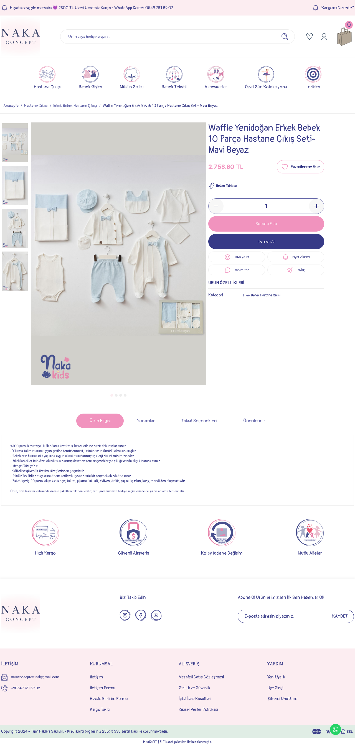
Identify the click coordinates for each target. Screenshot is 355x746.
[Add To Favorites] (300, 166)
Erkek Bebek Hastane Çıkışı (265, 301)
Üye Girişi (275, 688)
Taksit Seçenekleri (199, 421)
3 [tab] (120, 395)
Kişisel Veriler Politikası (198, 709)
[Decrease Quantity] (216, 206)
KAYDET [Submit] (340, 616)
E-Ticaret (166, 742)
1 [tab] (111, 395)
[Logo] (20, 36)
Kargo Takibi (100, 709)
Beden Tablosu (225, 186)
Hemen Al (266, 241)
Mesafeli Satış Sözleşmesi (201, 677)
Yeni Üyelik (276, 677)
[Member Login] (324, 36)
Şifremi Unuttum (282, 698)
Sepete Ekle (266, 223)
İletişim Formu (102, 688)
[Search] (177, 36)
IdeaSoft (150, 742)
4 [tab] (125, 395)
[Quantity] (266, 206)
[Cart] (344, 36)
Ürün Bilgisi (100, 421)
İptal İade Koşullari (195, 698)
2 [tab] (116, 395)
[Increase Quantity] (316, 206)
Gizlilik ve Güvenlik (194, 688)
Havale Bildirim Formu (109, 698)
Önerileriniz (254, 421)
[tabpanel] (118, 253)
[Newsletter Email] (296, 616)
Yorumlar (146, 421)
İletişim (96, 677)
